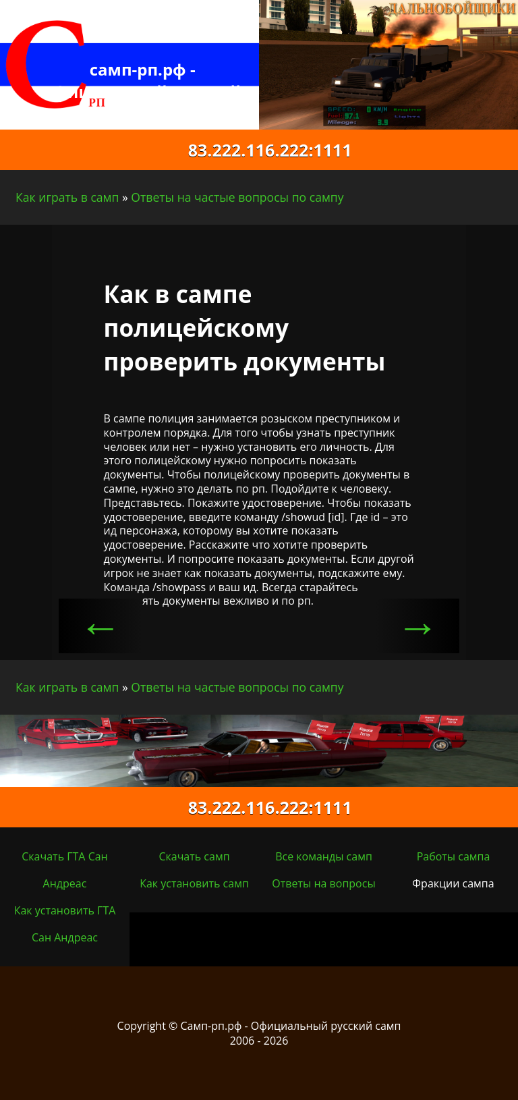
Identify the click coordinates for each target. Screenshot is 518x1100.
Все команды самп (323, 856)
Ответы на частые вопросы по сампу (237, 197)
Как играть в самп (67, 197)
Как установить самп (194, 883)
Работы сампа (453, 856)
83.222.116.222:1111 (258, 149)
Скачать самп (194, 856)
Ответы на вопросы (323, 883)
